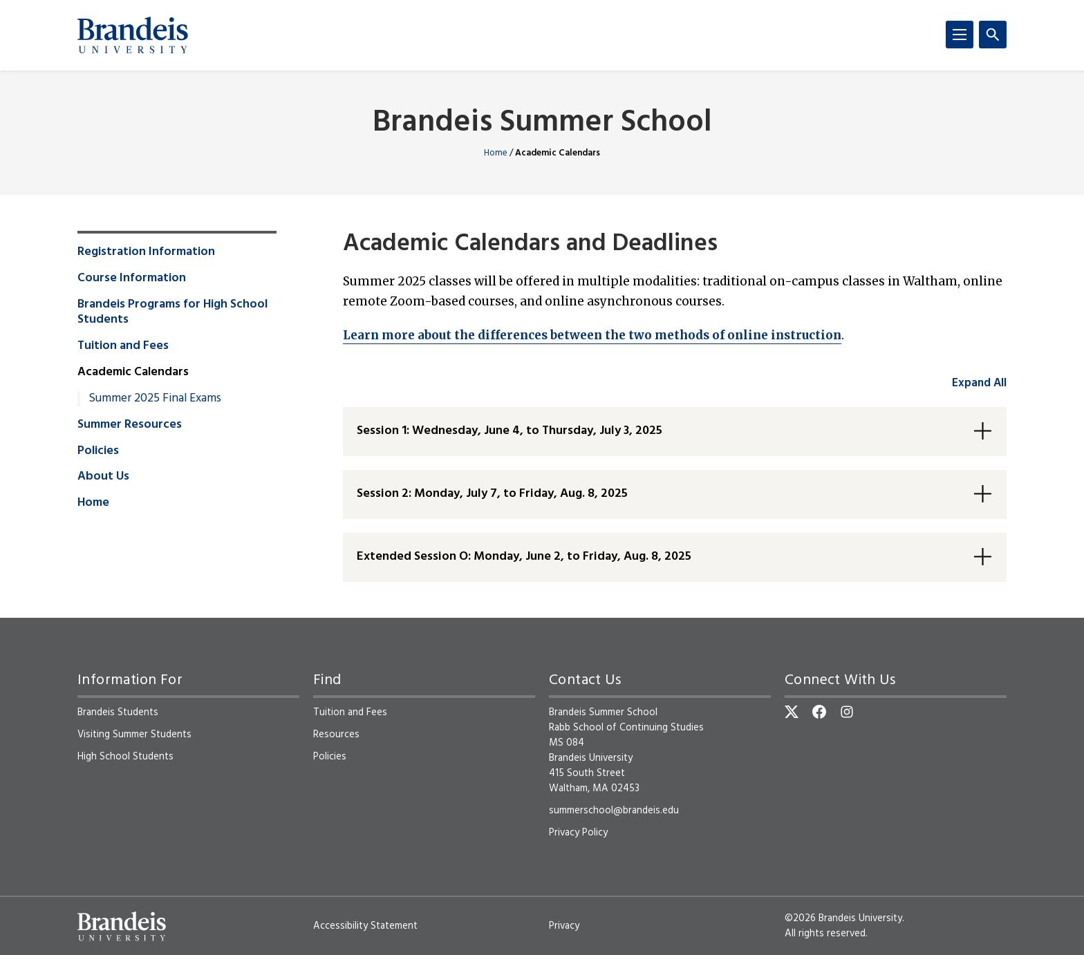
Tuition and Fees (123, 346)
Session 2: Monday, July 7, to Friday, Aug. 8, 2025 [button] (492, 494)
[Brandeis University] (132, 35)
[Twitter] (791, 712)
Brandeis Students (117, 712)
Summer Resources (129, 425)
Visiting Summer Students (134, 734)
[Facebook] (819, 712)
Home (495, 153)
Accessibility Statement (365, 926)
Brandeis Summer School (542, 123)
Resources (336, 734)
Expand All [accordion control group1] (979, 383)
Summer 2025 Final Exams (154, 398)
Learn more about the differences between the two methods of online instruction (592, 335)
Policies (98, 451)
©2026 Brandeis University (843, 918)
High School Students (125, 756)
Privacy (564, 926)
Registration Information (146, 252)
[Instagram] (847, 712)
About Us (103, 476)
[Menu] (959, 34)
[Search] (993, 34)
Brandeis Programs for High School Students (172, 312)
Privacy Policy (578, 832)
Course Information (131, 278)
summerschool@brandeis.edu (614, 810)
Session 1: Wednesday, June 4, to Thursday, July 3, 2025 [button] (509, 431)
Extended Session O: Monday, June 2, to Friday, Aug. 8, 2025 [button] (524, 557)
